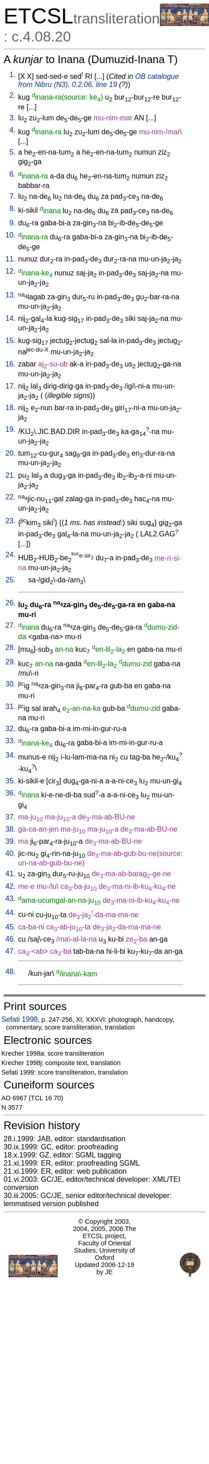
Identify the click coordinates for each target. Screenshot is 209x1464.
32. (10, 728)
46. (10, 939)
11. (10, 259)
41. (10, 874)
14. (10, 318)
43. (10, 898)
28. (10, 647)
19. (10, 429)
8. (12, 208)
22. (10, 497)
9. (12, 223)
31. (10, 706)
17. (10, 386)
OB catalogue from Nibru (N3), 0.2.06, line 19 (98, 80)
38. (10, 829)
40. (10, 853)
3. (12, 118)
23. (10, 521)
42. (10, 886)
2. (12, 95)
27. (10, 625)
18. (10, 408)
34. (10, 755)
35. (10, 781)
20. (10, 453)
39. (10, 841)
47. (10, 951)
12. (10, 271)
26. (10, 603)
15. (10, 340)
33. (10, 741)
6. (12, 174)
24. (10, 554)
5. (12, 152)
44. (10, 912)
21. (10, 475)
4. (12, 130)
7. (12, 196)
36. (10, 793)
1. (12, 74)
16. (10, 364)
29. (10, 662)
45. (10, 927)
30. (10, 684)
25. (10, 580)
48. (10, 971)
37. (10, 817)
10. (10, 235)
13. (10, 295)
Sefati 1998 (19, 1019)
